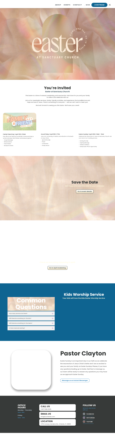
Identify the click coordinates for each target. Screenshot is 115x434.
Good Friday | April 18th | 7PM (50, 135)
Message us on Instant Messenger (75, 381)
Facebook (90, 415)
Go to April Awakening (57, 269)
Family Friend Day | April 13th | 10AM (14, 135)
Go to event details (85, 193)
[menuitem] (58, 5)
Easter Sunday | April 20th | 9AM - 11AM (91, 135)
